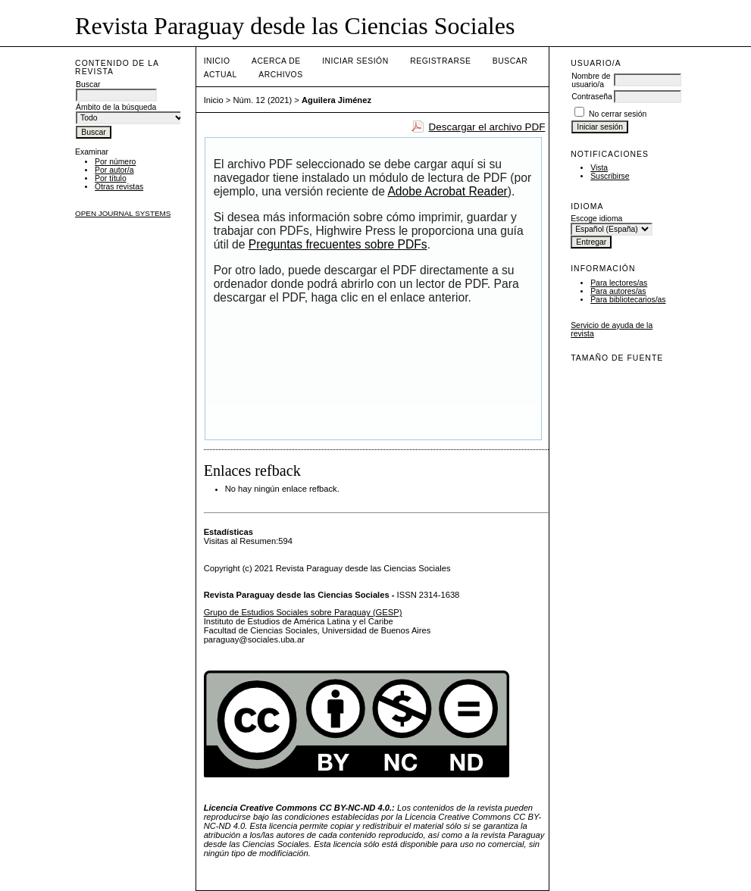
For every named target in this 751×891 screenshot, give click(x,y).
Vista (599, 168)
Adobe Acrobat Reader (447, 191)
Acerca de (276, 61)
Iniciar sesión (355, 61)
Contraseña (591, 96)
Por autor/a (114, 170)
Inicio (217, 61)
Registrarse (440, 61)
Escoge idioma (596, 218)
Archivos (280, 74)
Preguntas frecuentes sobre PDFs (338, 244)
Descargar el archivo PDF (487, 127)
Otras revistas (119, 187)
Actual (220, 74)
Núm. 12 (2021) (263, 100)
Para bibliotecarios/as (627, 299)
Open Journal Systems (123, 213)
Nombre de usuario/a (590, 80)
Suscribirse (609, 176)
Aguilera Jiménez (336, 100)
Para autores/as (618, 291)
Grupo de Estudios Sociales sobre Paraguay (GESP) (303, 612)
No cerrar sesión (617, 114)
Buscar (510, 61)
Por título (111, 178)
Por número (115, 162)
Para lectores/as (618, 283)
